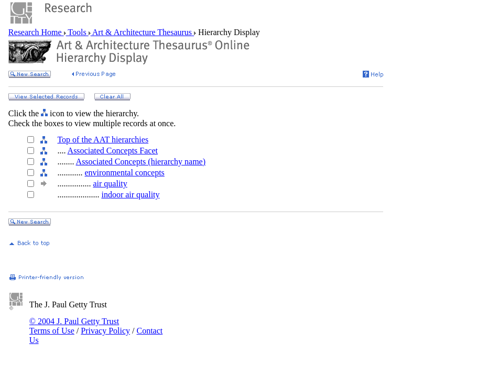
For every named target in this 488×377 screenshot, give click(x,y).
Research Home (36, 32)
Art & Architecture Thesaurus (142, 32)
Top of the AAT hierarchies (102, 139)
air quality (110, 183)
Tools (77, 32)
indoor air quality (130, 194)
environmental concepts (124, 172)
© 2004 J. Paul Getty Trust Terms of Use (74, 326)
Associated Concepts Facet (113, 150)
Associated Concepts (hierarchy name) (140, 161)
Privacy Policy (105, 330)
